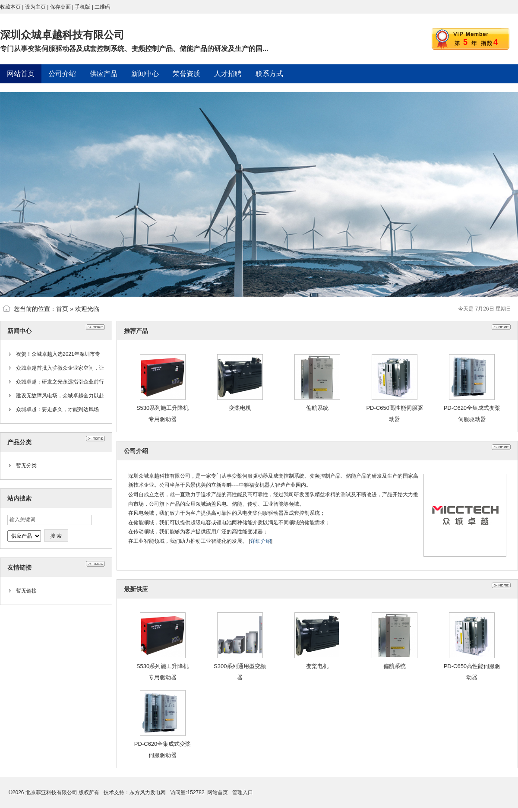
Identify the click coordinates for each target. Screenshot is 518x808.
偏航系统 (317, 408)
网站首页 (217, 792)
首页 (62, 308)
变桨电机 (240, 408)
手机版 (82, 7)
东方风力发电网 (148, 792)
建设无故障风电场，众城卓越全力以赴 (60, 396)
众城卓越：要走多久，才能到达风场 (57, 409)
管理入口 (242, 792)
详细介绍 (260, 541)
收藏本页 (10, 7)
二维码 (102, 7)
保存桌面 (60, 7)
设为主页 (35, 7)
